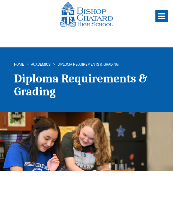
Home (19, 64)
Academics (40, 64)
